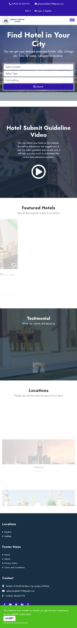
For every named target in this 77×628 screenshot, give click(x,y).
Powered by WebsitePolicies (16, 622)
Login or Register (43, 10)
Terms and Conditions (14, 567)
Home (7, 554)
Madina (7, 532)
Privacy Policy (10, 563)
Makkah (7, 536)
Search (38, 86)
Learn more (25, 614)
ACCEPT (9, 618)
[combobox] (38, 67)
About (7, 559)
